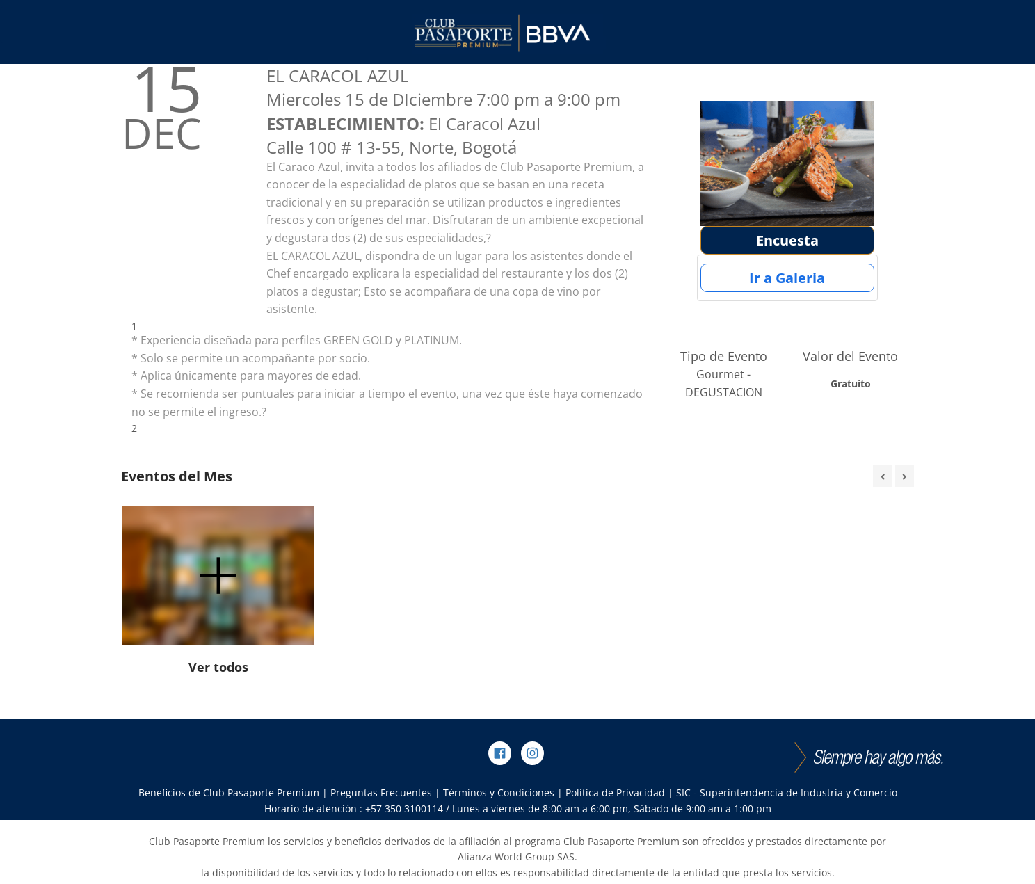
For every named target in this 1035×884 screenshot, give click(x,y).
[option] (218, 599)
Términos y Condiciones (498, 792)
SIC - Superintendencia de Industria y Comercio (786, 792)
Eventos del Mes (176, 476)
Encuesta (787, 240)
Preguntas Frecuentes (381, 792)
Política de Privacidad (615, 792)
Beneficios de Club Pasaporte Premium (228, 792)
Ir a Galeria (787, 277)
